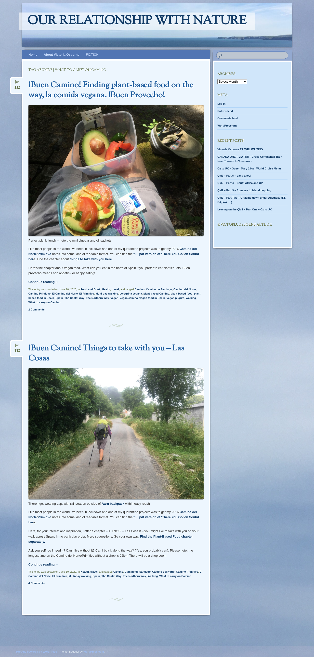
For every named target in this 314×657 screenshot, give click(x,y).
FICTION (92, 54)
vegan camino (129, 297)
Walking (191, 297)
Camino (139, 289)
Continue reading (43, 282)
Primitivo (44, 254)
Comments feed (227, 118)
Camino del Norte (184, 289)
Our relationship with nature (136, 21)
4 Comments (36, 583)
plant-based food (182, 293)
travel (115, 289)
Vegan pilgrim (175, 297)
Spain (59, 297)
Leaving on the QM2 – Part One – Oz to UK (244, 209)
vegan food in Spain (152, 297)
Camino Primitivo (39, 293)
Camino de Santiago (159, 289)
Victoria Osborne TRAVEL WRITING (240, 149)
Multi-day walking (107, 293)
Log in (221, 103)
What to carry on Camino (44, 302)
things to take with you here (91, 259)
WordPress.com (93, 651)
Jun (17, 83)
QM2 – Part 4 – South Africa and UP (240, 182)
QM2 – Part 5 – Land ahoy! (234, 175)
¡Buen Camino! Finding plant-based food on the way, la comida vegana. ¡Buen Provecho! (110, 90)
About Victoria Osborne (61, 54)
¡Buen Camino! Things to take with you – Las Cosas (106, 353)
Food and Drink (91, 289)
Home (32, 54)
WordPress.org (227, 125)
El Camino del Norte (65, 293)
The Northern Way (97, 297)
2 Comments (36, 309)
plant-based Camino (156, 293)
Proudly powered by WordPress (36, 651)
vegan (114, 297)
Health (106, 289)
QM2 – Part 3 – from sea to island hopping (244, 190)
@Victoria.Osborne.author (244, 225)
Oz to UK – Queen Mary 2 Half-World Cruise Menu (249, 168)
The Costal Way (75, 297)
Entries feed (225, 111)
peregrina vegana (131, 293)
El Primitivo (86, 293)
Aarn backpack (113, 503)
